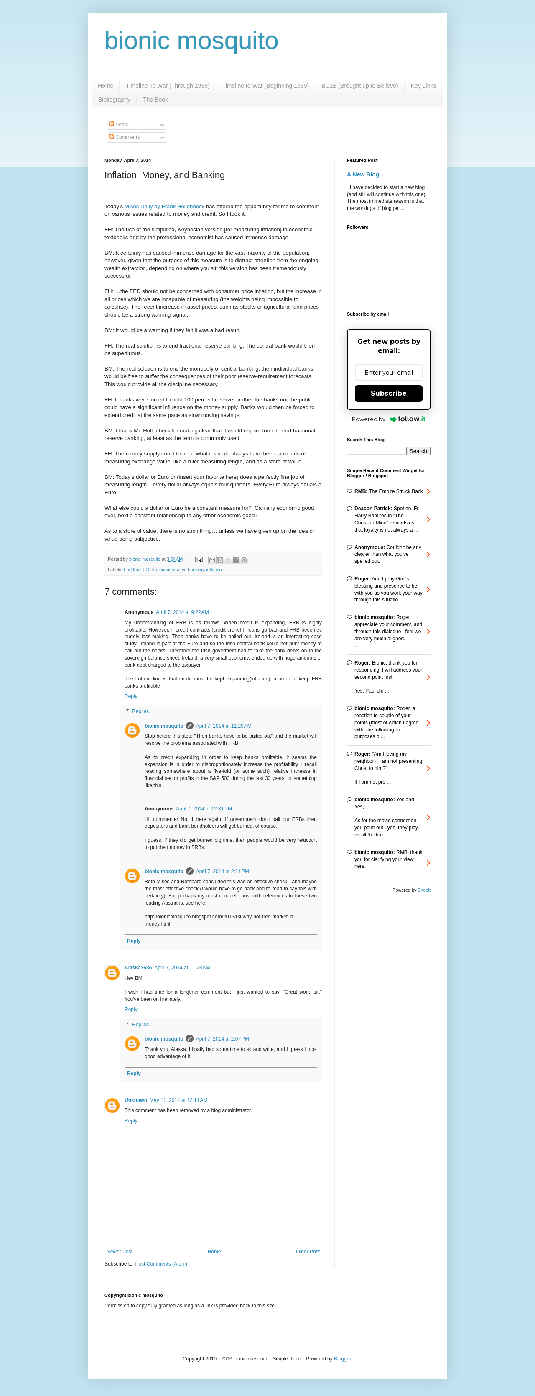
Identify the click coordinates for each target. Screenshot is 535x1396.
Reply (131, 696)
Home (105, 85)
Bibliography (114, 99)
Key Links (423, 85)
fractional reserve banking (178, 569)
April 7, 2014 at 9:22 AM (182, 612)
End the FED (137, 569)
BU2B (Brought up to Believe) (359, 85)
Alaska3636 (138, 968)
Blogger (342, 1359)
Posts (118, 125)
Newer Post (119, 1252)
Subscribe (389, 393)
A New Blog (363, 174)
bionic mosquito (191, 40)
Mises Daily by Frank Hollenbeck (164, 206)
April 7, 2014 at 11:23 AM (182, 968)
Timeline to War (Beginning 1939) (265, 85)
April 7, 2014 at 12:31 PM (204, 809)
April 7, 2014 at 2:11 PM (222, 871)
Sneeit (424, 889)
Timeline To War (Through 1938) (167, 85)
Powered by (389, 419)
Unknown (136, 1100)
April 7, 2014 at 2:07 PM (222, 1039)
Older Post (308, 1252)
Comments (124, 137)
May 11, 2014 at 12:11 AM (178, 1100)
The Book (155, 99)
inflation (214, 569)
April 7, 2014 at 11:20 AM (224, 726)
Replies (140, 711)
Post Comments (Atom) (161, 1264)
